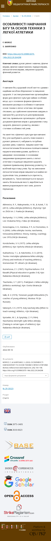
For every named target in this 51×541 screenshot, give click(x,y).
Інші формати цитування (15, 375)
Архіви (15, 16)
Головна (6, 16)
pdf (8, 337)
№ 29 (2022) (26, 16)
